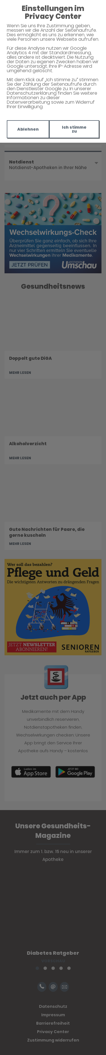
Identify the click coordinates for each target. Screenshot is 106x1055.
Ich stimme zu (74, 129)
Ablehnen (28, 129)
